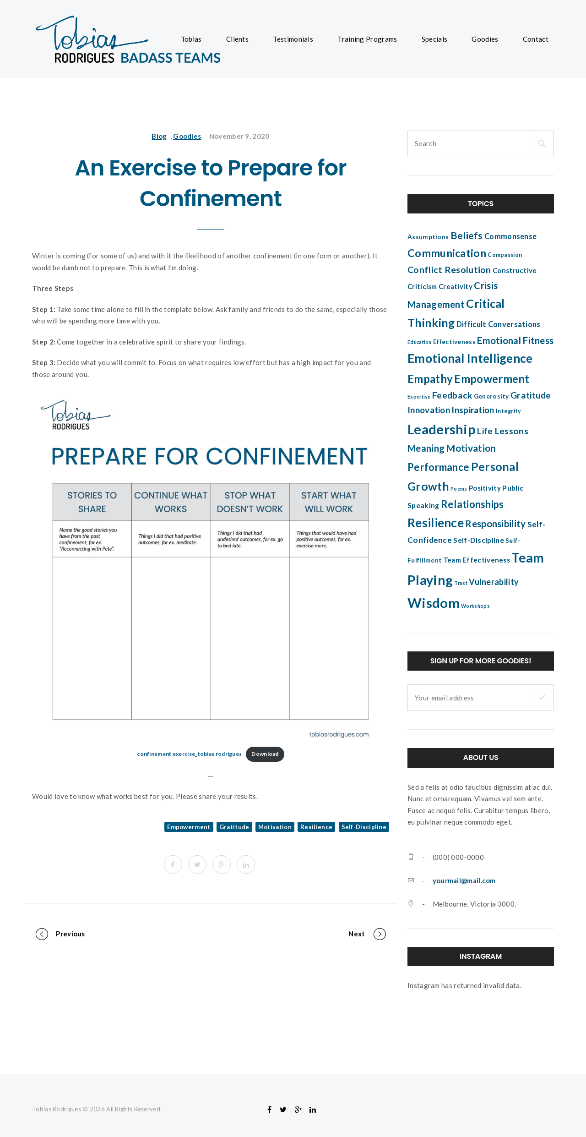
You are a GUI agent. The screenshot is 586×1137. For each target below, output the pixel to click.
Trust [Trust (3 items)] (460, 583)
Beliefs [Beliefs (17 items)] (466, 235)
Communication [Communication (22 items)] (446, 252)
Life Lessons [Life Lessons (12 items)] (502, 431)
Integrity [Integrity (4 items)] (508, 411)
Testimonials (293, 39)
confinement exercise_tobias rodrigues (189, 753)
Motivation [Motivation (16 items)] (471, 448)
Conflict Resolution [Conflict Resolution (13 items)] (449, 269)
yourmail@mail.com (464, 880)
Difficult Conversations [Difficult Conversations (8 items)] (498, 324)
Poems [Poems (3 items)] (458, 489)
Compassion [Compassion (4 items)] (505, 254)
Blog (159, 136)
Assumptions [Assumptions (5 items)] (428, 237)
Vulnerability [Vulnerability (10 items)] (494, 582)
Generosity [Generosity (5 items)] (491, 396)
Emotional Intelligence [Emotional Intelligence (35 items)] (470, 358)
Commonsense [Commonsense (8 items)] (510, 236)
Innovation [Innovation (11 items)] (428, 410)
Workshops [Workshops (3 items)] (475, 606)
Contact (535, 39)
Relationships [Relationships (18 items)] (472, 504)
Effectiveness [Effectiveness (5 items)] (454, 341)
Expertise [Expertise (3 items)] (419, 396)
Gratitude (234, 827)
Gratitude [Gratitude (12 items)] (530, 395)
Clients (237, 39)
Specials (434, 39)
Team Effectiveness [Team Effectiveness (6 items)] (477, 560)
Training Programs (367, 39)
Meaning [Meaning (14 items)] (426, 448)
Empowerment (188, 827)
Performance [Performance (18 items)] (438, 467)
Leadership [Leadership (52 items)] (441, 429)
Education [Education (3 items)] (419, 342)
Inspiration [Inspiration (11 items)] (472, 410)
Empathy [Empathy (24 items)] (430, 378)
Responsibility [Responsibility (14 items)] (495, 523)
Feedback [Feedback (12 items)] (452, 395)
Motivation (275, 827)
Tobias (191, 39)
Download (264, 753)
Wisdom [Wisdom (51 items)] (433, 603)
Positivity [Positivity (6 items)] (485, 488)
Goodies (485, 39)
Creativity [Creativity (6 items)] (455, 286)
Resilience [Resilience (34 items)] (435, 522)
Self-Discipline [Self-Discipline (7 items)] (478, 540)
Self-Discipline (364, 827)
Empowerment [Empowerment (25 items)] (491, 378)
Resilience (316, 827)
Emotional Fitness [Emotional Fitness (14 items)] (515, 340)
